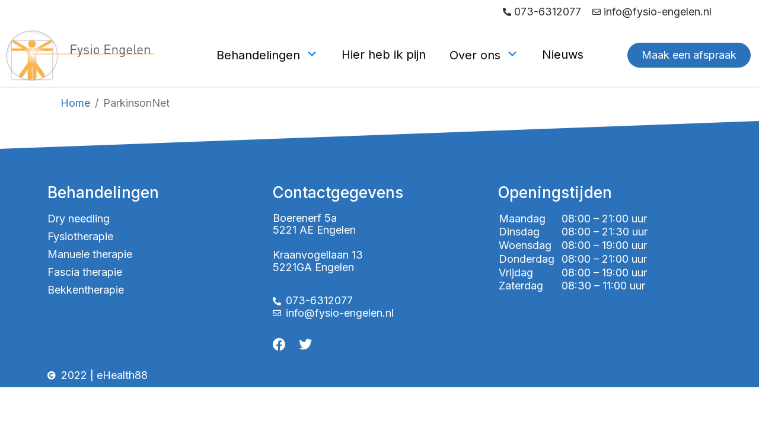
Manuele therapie (89, 254)
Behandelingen (267, 55)
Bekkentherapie (85, 289)
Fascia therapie (84, 272)
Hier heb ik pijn (384, 54)
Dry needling (78, 218)
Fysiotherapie (80, 236)
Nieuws (562, 54)
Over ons (483, 55)
